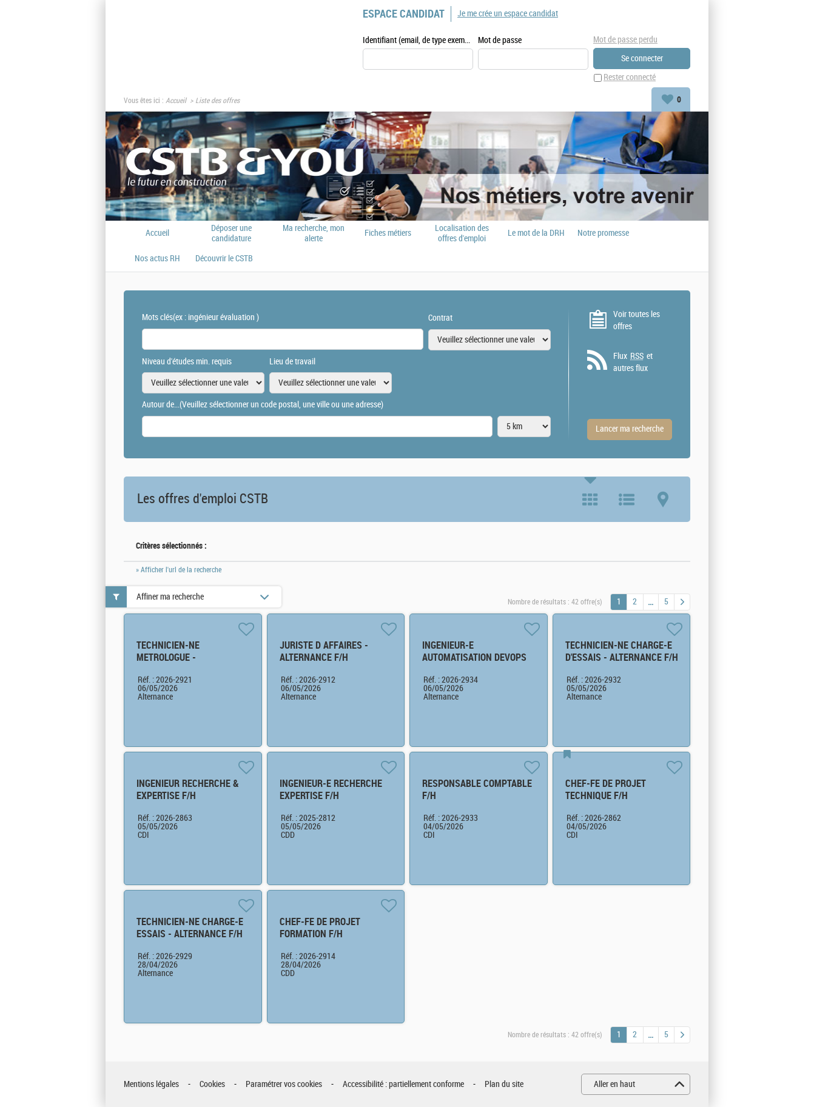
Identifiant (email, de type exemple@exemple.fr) (418, 40)
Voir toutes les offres (636, 320)
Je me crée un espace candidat (507, 13)
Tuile (590, 499)
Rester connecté (630, 78)
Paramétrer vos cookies (284, 1084)
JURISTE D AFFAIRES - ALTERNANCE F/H (324, 651)
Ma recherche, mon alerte (314, 233)
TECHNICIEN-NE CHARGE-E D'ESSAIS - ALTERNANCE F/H (621, 651)
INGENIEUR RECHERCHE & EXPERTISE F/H (187, 789)
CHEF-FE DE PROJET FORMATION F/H (320, 928)
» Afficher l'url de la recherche (178, 570)
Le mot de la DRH (536, 233)
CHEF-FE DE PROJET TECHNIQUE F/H (605, 789)
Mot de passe (500, 40)
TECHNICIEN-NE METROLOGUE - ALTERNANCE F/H (170, 657)
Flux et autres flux (633, 362)
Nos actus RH (157, 259)
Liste (626, 499)
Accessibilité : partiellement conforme (403, 1084)
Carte (663, 499)
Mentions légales (151, 1084)
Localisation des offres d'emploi (462, 233)
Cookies (212, 1084)
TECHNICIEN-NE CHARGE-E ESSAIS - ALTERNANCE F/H (189, 928)
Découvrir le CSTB (224, 259)
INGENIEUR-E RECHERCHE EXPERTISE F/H (331, 789)
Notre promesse (603, 233)
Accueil (176, 100)
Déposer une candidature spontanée (231, 233)
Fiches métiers (388, 233)
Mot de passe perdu (625, 40)
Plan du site (504, 1084)
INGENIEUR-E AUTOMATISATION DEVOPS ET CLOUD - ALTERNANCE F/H (474, 663)
